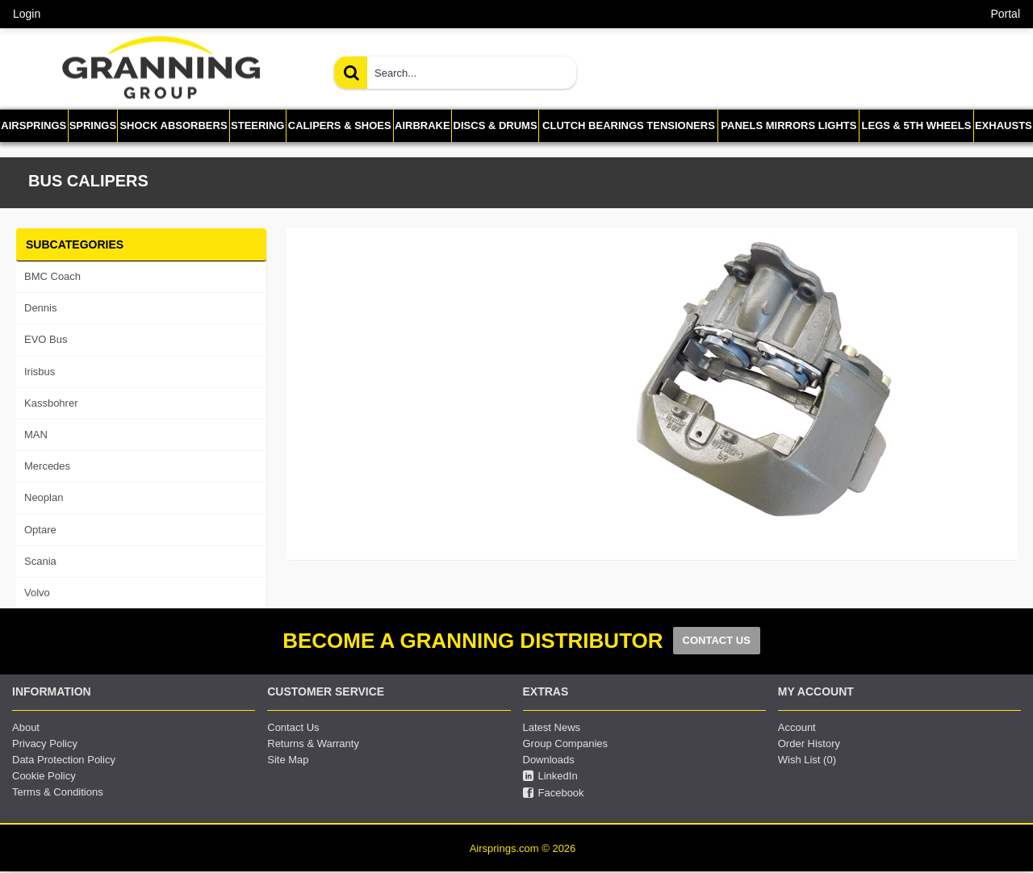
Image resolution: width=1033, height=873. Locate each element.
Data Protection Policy (63, 760)
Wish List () (807, 760)
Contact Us (293, 727)
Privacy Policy (44, 743)
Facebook (553, 793)
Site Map (287, 760)
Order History (809, 743)
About (26, 727)
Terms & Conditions (57, 792)
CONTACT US (717, 640)
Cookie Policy (44, 776)
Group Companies (566, 743)
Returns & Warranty (313, 743)
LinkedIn (550, 776)
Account (797, 727)
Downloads (549, 760)
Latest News (552, 727)
